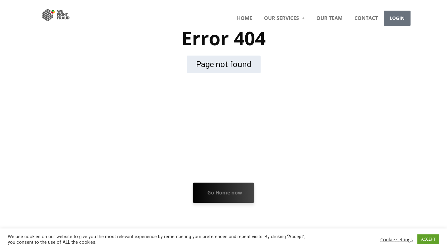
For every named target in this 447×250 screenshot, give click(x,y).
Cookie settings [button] (396, 239)
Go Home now (224, 192)
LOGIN (397, 18)
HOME (244, 18)
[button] (284, 18)
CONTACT (366, 18)
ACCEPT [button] (428, 239)
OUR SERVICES (284, 18)
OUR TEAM (329, 18)
